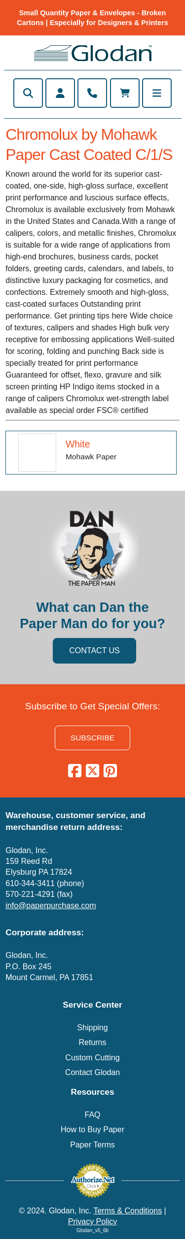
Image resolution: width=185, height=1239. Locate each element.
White (78, 444)
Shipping (92, 1027)
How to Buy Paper (92, 1129)
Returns (92, 1042)
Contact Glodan (92, 1072)
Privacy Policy (92, 1221)
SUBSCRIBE (92, 737)
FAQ (92, 1115)
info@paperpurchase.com (50, 905)
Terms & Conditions (127, 1211)
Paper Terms (92, 1145)
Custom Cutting (92, 1057)
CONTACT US (94, 650)
